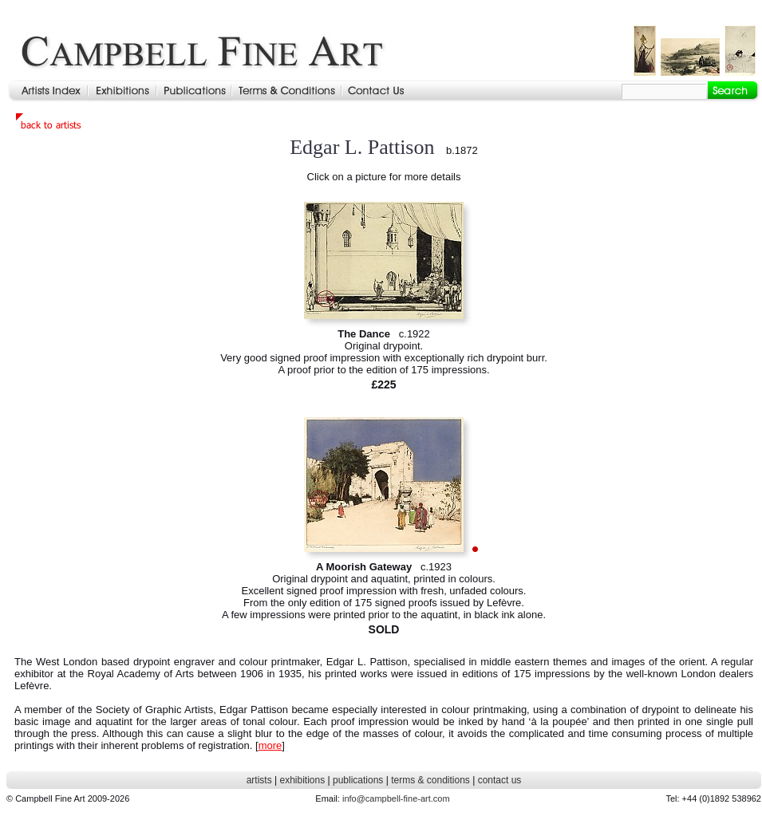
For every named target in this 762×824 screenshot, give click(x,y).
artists (259, 780)
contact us (500, 780)
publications (358, 780)
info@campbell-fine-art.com (396, 798)
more (270, 745)
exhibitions (302, 780)
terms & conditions (430, 780)
